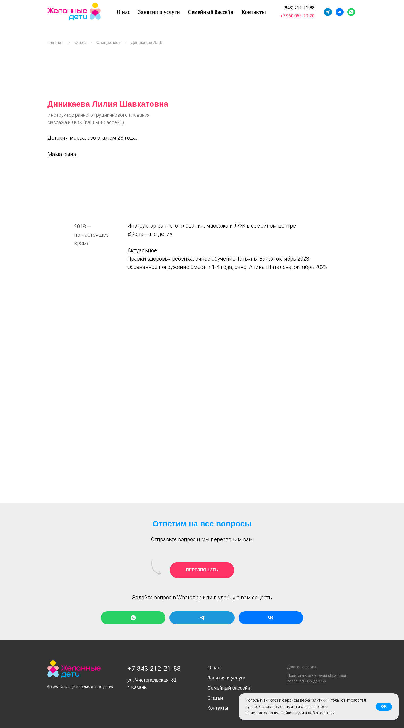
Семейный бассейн (210, 12)
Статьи (215, 698)
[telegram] (328, 12)
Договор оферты (301, 667)
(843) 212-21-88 (299, 7)
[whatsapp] (351, 12)
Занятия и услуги (159, 12)
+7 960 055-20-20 (297, 15)
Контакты (253, 12)
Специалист (108, 42)
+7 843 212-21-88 (154, 668)
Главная (55, 42)
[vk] (340, 12)
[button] (202, 570)
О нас (123, 12)
